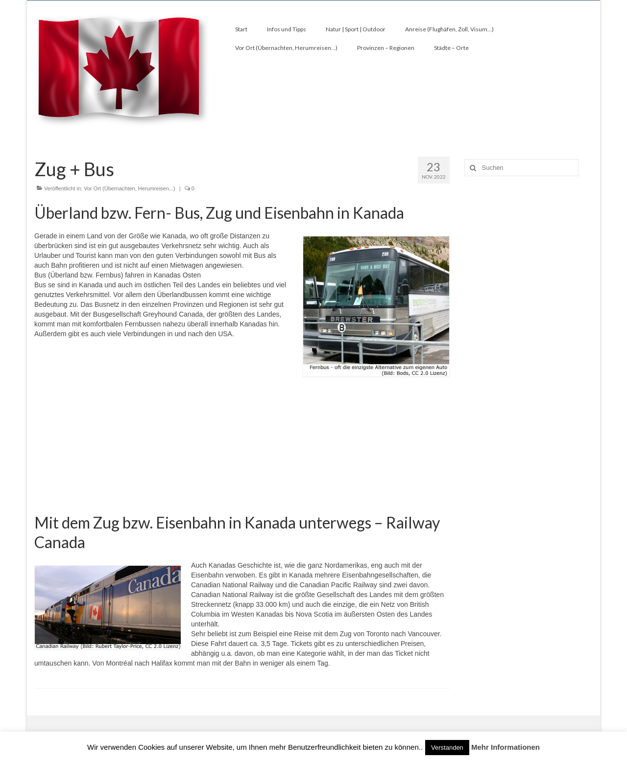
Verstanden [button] (447, 747)
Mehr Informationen (505, 747)
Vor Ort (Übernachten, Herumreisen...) (129, 188)
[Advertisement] (242, 450)
